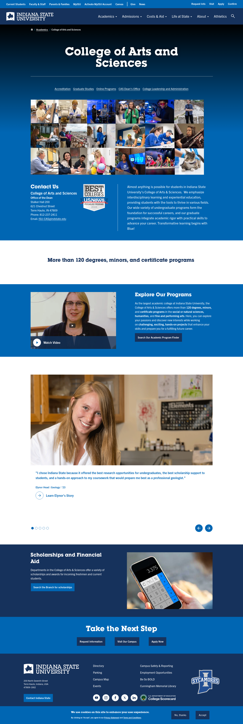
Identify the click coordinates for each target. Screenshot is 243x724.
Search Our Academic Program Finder (158, 337)
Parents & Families (59, 4)
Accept (202, 714)
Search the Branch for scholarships (52, 587)
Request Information (91, 641)
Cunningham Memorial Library (158, 686)
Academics (106, 16)
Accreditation (63, 89)
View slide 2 (36, 528)
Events (97, 686)
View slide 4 (44, 528)
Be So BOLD (147, 679)
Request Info (198, 3)
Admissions (130, 16)
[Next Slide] (209, 528)
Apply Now (157, 641)
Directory (98, 666)
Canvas (119, 4)
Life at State (180, 16)
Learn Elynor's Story (55, 495)
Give (133, 4)
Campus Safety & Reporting (156, 666)
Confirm (232, 3)
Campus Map (101, 679)
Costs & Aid (155, 16)
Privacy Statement (111, 717)
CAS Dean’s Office (129, 89)
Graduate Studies (83, 89)
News (142, 4)
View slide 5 (47, 528)
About (201, 16)
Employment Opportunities (156, 672)
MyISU (77, 4)
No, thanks (180, 714)
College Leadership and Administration (165, 89)
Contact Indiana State (38, 697)
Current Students (15, 4)
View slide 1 (32, 528)
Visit (211, 3)
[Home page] (32, 30)
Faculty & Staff (37, 4)
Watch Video (46, 342)
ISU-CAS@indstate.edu (52, 219)
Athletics (220, 16)
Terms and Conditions (132, 717)
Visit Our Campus (126, 641)
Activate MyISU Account (98, 4)
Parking (97, 672)
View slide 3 (40, 528)
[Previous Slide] (199, 528)
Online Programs (106, 89)
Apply (221, 3)
